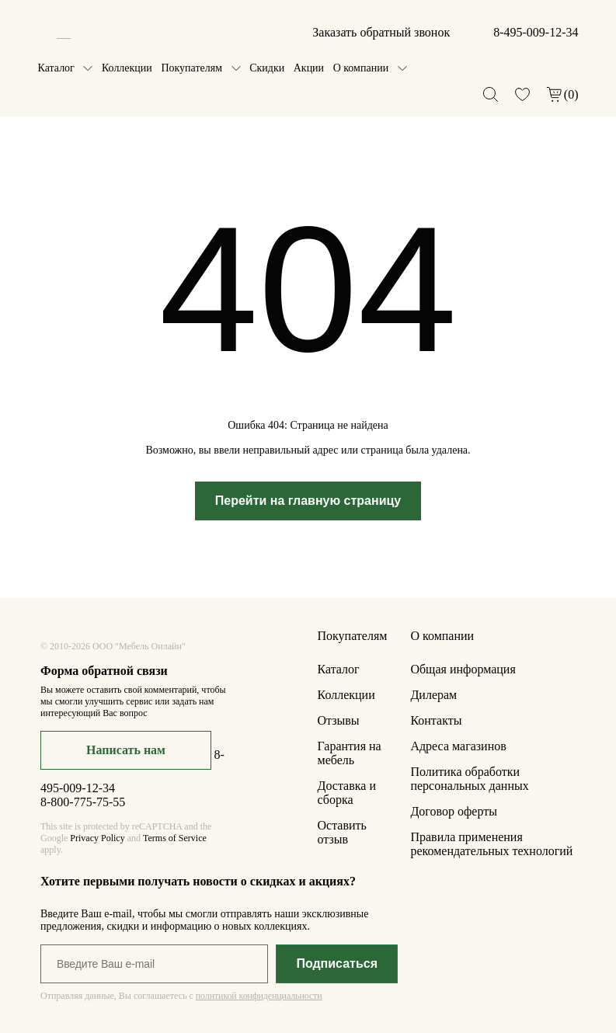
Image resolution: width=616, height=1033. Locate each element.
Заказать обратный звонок (381, 32)
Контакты (435, 720)
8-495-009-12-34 (535, 32)
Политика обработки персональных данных (469, 778)
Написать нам (125, 749)
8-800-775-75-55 (82, 802)
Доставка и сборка (347, 792)
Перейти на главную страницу (308, 500)
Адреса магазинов (458, 746)
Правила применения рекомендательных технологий (491, 843)
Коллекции (127, 68)
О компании (360, 68)
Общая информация (462, 669)
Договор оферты (453, 811)
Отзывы (339, 720)
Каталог (56, 68)
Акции (309, 68)
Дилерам (433, 694)
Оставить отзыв (342, 832)
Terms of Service (175, 838)
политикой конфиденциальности (259, 995)
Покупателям (191, 68)
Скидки (266, 68)
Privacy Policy (97, 838)
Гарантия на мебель (349, 753)
